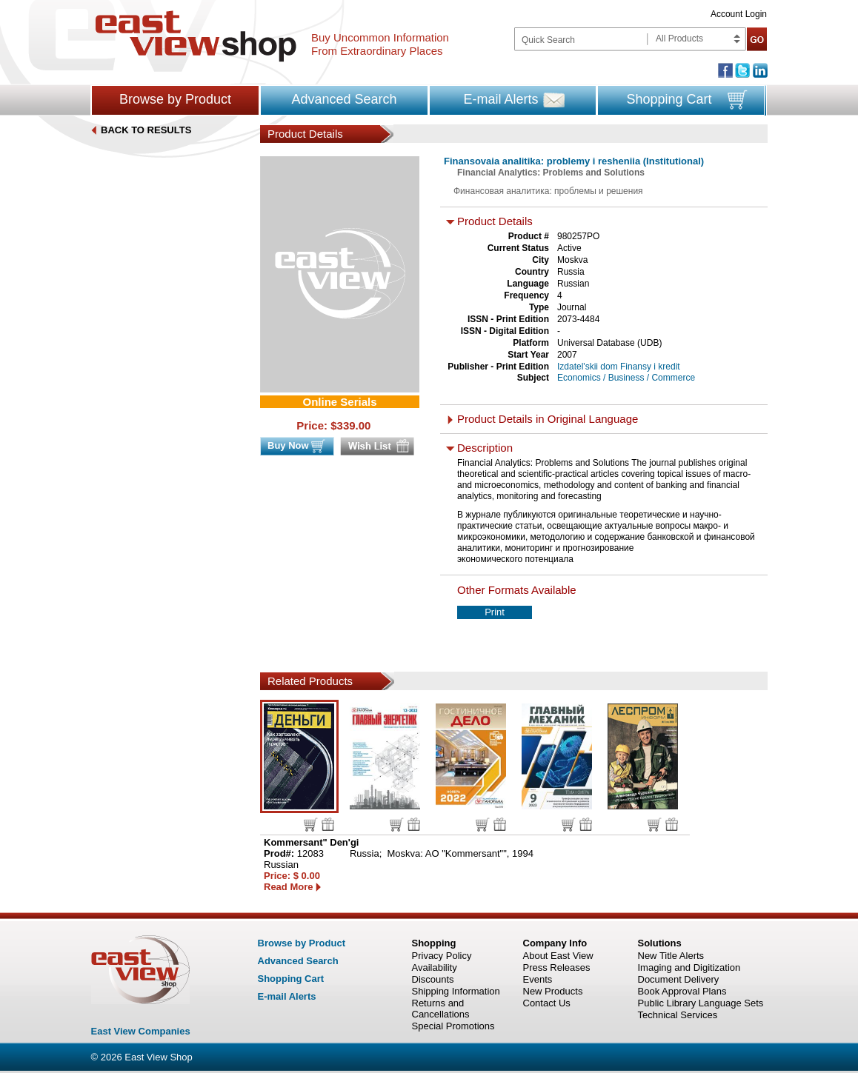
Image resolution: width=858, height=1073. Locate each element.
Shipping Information (456, 991)
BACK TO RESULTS (146, 130)
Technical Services (678, 1014)
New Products (553, 991)
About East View (558, 955)
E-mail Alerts (500, 99)
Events (538, 979)
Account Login (739, 14)
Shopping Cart (668, 99)
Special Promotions (453, 1026)
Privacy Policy (442, 955)
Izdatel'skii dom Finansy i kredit (618, 366)
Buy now (311, 825)
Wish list (328, 824)
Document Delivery (678, 979)
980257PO (578, 236)
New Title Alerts (671, 955)
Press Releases (557, 967)
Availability (434, 967)
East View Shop (158, 1057)
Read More (288, 886)
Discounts (433, 979)
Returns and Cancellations (441, 1008)
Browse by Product (175, 99)
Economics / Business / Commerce (626, 377)
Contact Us (547, 1003)
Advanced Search (343, 99)
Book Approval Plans (682, 991)
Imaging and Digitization (689, 967)
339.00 (354, 425)
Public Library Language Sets (701, 1003)
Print (495, 612)
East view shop (196, 36)
